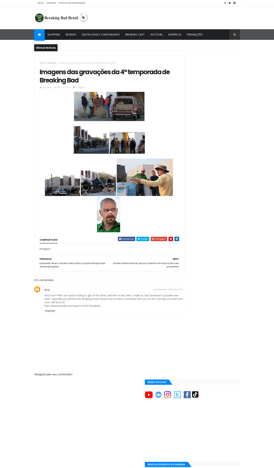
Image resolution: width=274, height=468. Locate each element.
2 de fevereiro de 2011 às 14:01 (152, 281)
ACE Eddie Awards (188, 294)
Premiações (195, 34)
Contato (51, 3)
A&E (180, 288)
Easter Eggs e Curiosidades (101, 34)
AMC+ (182, 312)
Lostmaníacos (185, 362)
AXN (181, 318)
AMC (181, 300)
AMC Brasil (184, 306)
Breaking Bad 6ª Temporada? (209, 165)
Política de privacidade (72, 3)
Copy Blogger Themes (75, 463)
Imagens (52, 62)
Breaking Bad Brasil (189, 354)
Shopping (54, 34)
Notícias (156, 34)
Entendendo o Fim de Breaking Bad (212, 147)
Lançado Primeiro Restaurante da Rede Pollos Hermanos (215, 203)
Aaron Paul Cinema (189, 330)
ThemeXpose (54, 463)
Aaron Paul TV (186, 336)
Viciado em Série (187, 358)
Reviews (71, 34)
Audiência (174, 34)
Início (41, 3)
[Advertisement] (176, 18)
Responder (50, 303)
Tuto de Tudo (185, 375)
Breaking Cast (135, 34)
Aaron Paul (185, 324)
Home (43, 62)
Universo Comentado (190, 366)
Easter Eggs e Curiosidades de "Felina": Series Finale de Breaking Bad (215, 184)
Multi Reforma (185, 370)
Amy (47, 282)
